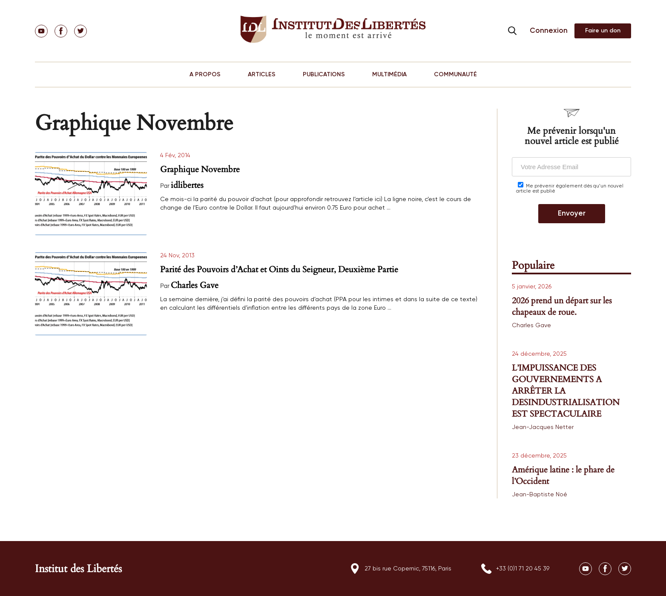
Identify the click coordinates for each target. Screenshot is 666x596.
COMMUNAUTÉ (455, 75)
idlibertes (187, 185)
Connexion (549, 31)
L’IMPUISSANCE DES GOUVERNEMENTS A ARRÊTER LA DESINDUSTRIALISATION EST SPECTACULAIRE (566, 391)
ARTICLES (262, 75)
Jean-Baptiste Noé (539, 495)
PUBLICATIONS (324, 75)
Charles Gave (194, 285)
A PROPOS (205, 75)
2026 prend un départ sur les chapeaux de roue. (562, 306)
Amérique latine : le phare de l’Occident (563, 475)
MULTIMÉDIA (389, 75)
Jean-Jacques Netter (543, 427)
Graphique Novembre (200, 169)
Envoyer (572, 213)
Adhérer (602, 30)
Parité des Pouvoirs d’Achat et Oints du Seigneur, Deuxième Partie (279, 269)
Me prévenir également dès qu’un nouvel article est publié (569, 187)
